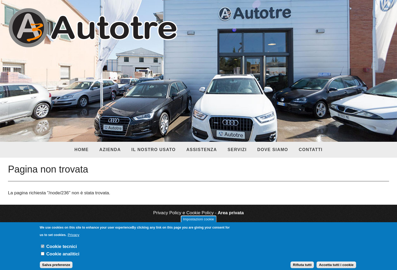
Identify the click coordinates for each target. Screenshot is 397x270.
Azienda (110, 149)
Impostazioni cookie (198, 222)
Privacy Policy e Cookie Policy (183, 212)
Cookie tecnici (61, 249)
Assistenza (201, 149)
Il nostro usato (153, 149)
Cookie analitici (62, 256)
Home (81, 149)
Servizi (237, 149)
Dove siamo (272, 149)
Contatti (311, 149)
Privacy (73, 237)
